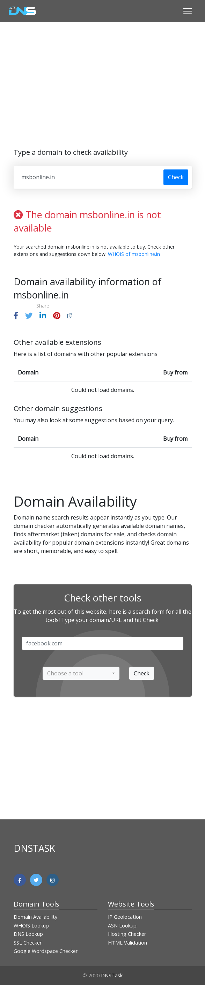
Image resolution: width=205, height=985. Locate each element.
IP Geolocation (125, 917)
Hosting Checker (127, 934)
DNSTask (112, 975)
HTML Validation (127, 942)
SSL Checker (28, 942)
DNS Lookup (28, 934)
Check (176, 177)
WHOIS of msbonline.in (134, 254)
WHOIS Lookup (31, 925)
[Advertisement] (109, 79)
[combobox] (81, 673)
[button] (16, 315)
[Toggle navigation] (187, 11)
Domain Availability (35, 917)
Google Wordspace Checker (46, 951)
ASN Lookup (122, 925)
